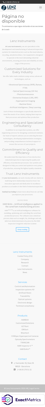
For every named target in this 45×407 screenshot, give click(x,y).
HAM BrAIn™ (25, 349)
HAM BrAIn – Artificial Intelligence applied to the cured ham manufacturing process (22, 205)
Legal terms (34, 388)
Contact (25, 266)
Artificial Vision (25, 293)
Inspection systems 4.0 (25, 289)
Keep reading (22, 229)
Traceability (25, 296)
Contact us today (9, 192)
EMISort (25, 329)
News (25, 272)
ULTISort (25, 326)
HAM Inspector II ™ (25, 346)
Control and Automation (25, 286)
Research (25, 262)
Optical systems (25, 299)
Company (25, 259)
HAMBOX (25, 320)
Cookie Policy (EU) (24, 256)
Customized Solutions (25, 323)
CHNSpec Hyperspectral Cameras (25, 336)
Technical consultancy (25, 306)
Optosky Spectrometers (25, 339)
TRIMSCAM (24, 342)
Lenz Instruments (25, 269)
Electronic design (25, 302)
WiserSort (25, 333)
